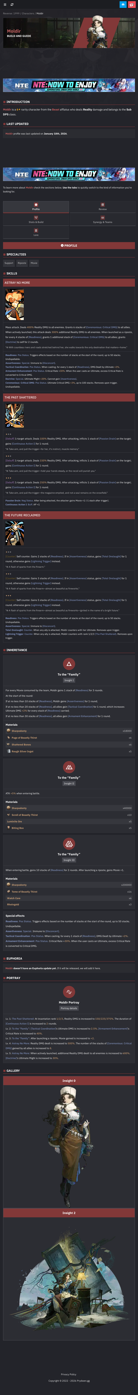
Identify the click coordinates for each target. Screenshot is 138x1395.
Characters (28, 13)
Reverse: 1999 (11, 13)
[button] (123, 4)
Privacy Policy (68, 1374)
